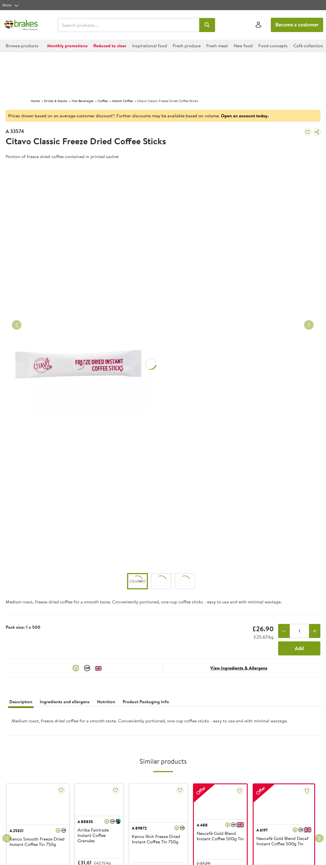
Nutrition (106, 701)
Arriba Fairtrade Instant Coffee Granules (93, 835)
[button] (207, 25)
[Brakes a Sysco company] (21, 25)
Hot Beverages (83, 100)
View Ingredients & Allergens (238, 668)
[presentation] (163, 723)
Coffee (103, 100)
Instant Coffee (122, 100)
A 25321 (16, 830)
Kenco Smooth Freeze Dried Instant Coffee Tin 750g (37, 841)
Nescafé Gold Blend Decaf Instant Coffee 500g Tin (282, 841)
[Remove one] (284, 631)
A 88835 (85, 821)
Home (35, 100)
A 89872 (139, 828)
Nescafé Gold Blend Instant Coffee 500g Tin (220, 836)
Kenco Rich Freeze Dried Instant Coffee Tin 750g (156, 839)
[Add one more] (315, 631)
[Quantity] (299, 631)
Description (20, 701)
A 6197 (262, 830)
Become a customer (297, 24)
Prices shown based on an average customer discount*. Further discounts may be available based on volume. (138, 116)
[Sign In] (258, 25)
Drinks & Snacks (55, 100)
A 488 (202, 825)
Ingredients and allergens (65, 701)
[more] (10, 5)
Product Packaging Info (146, 701)
